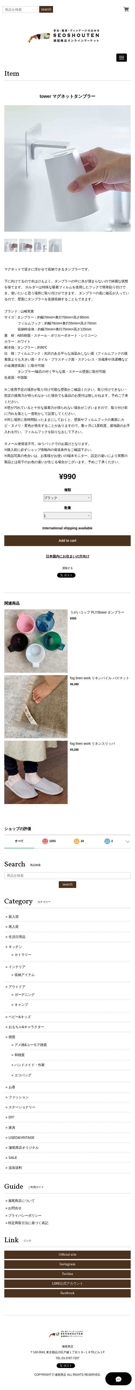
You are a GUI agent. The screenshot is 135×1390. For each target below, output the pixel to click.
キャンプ (21, 1005)
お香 (12, 1087)
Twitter (67, 1274)
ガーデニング (25, 994)
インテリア (17, 967)
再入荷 (14, 927)
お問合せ (15, 1208)
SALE (13, 1158)
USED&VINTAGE (22, 1137)
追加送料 (15, 1168)
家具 (12, 1127)
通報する (67, 568)
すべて (19, 841)
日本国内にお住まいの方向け (67, 556)
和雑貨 (20, 1055)
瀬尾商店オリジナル (24, 1147)
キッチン (15, 947)
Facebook (67, 1293)
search (46, 9)
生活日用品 (17, 937)
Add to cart (67, 540)
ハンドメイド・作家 (30, 1065)
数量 (67, 508)
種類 (67, 490)
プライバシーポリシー (25, 1215)
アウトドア (17, 987)
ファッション (19, 1097)
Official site (67, 1255)
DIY (11, 1117)
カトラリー (23, 955)
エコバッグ (23, 1075)
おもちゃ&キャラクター (26, 1027)
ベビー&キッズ (20, 1017)
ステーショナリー (22, 1107)
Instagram (67, 1264)
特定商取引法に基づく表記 (28, 1223)
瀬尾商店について (21, 1201)
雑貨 (12, 1037)
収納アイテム (25, 975)
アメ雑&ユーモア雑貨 (31, 1045)
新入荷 (14, 917)
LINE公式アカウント (67, 1283)
